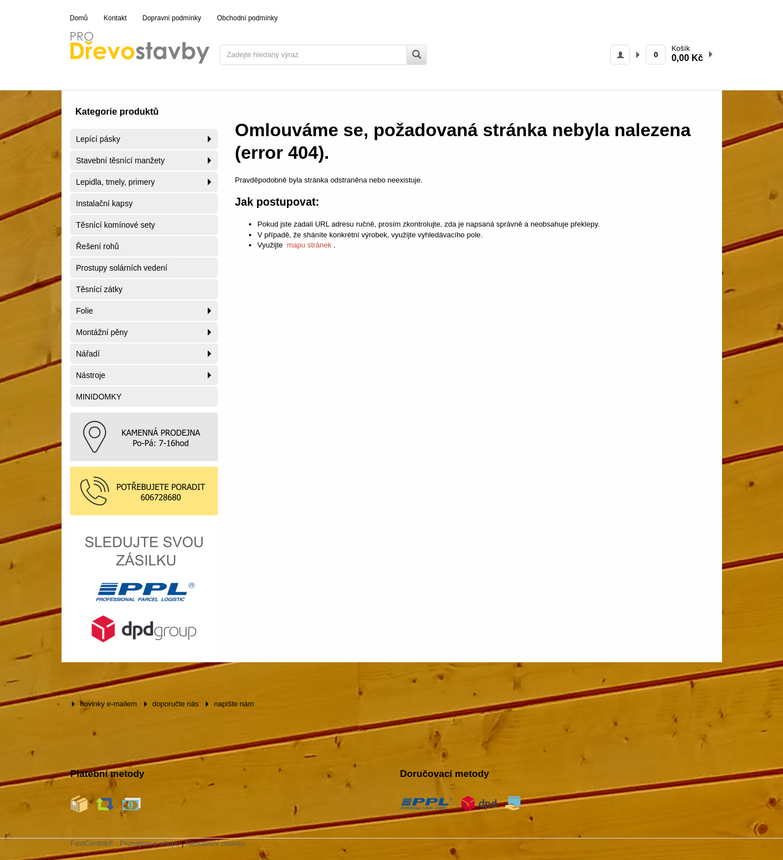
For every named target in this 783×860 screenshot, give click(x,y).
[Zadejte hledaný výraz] (323, 55)
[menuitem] (79, 18)
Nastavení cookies (216, 843)
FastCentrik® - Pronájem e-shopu (125, 843)
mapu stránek (309, 245)
